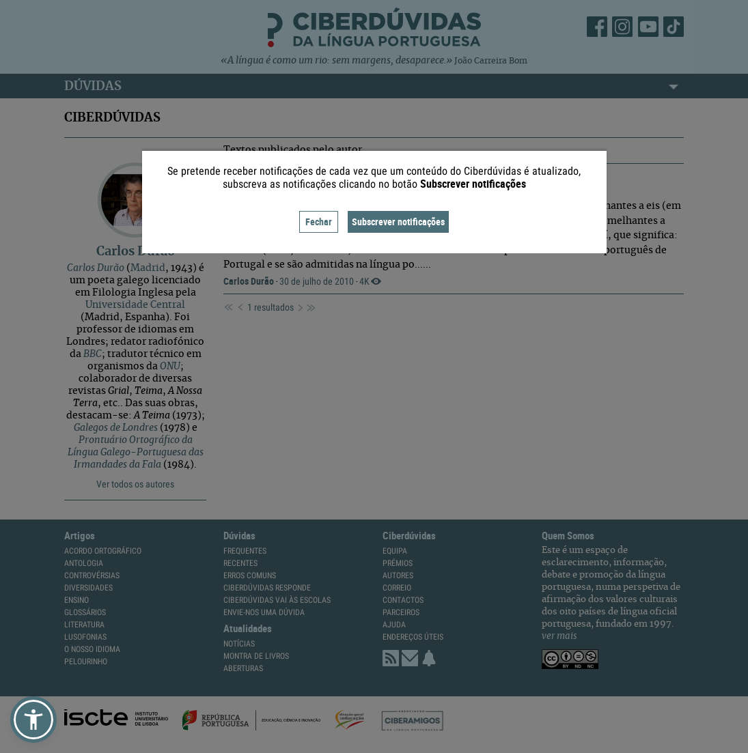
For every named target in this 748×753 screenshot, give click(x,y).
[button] (33, 719)
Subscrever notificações (398, 221)
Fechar (318, 221)
